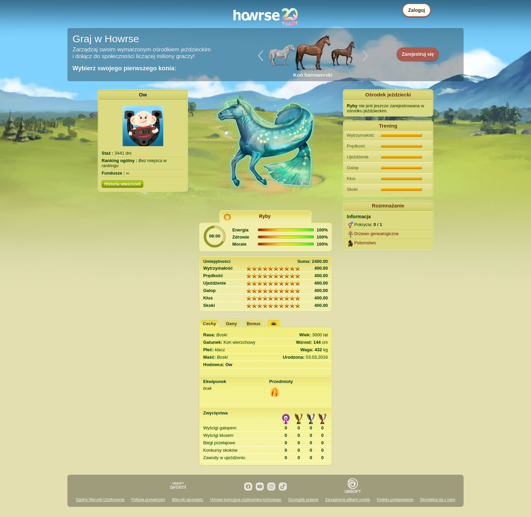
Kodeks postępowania (395, 499)
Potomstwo (365, 242)
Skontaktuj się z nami (437, 499)
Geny (231, 323)
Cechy (209, 323)
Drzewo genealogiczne (376, 233)
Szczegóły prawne (303, 499)
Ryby (265, 216)
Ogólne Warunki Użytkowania (100, 499)
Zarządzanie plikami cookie (347, 499)
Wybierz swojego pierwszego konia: (124, 68)
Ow (143, 94)
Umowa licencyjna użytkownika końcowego (245, 499)
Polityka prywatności (148, 499)
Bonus (253, 323)
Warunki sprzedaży (187, 499)
